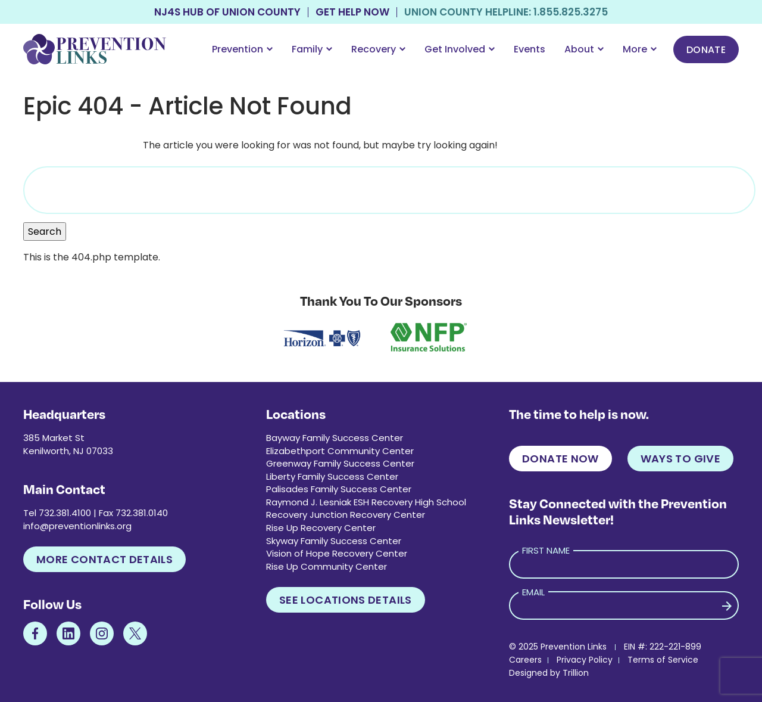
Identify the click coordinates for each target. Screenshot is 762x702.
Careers (525, 660)
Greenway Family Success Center (340, 463)
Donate (706, 50)
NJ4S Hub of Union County (227, 12)
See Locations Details (345, 599)
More (640, 49)
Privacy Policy (585, 660)
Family (312, 49)
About (584, 49)
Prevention (242, 49)
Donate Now (560, 458)
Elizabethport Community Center (340, 451)
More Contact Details (104, 559)
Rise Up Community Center (326, 566)
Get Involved (459, 49)
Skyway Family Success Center (333, 541)
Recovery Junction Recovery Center (345, 514)
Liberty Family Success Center (332, 476)
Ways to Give (680, 458)
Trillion (576, 673)
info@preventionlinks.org (77, 526)
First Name (546, 550)
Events (529, 49)
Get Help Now (352, 12)
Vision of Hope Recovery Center (336, 553)
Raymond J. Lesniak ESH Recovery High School (366, 502)
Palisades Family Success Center (338, 489)
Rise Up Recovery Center (321, 527)
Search (44, 231)
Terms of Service (662, 660)
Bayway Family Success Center (334, 437)
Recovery (378, 49)
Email (533, 592)
